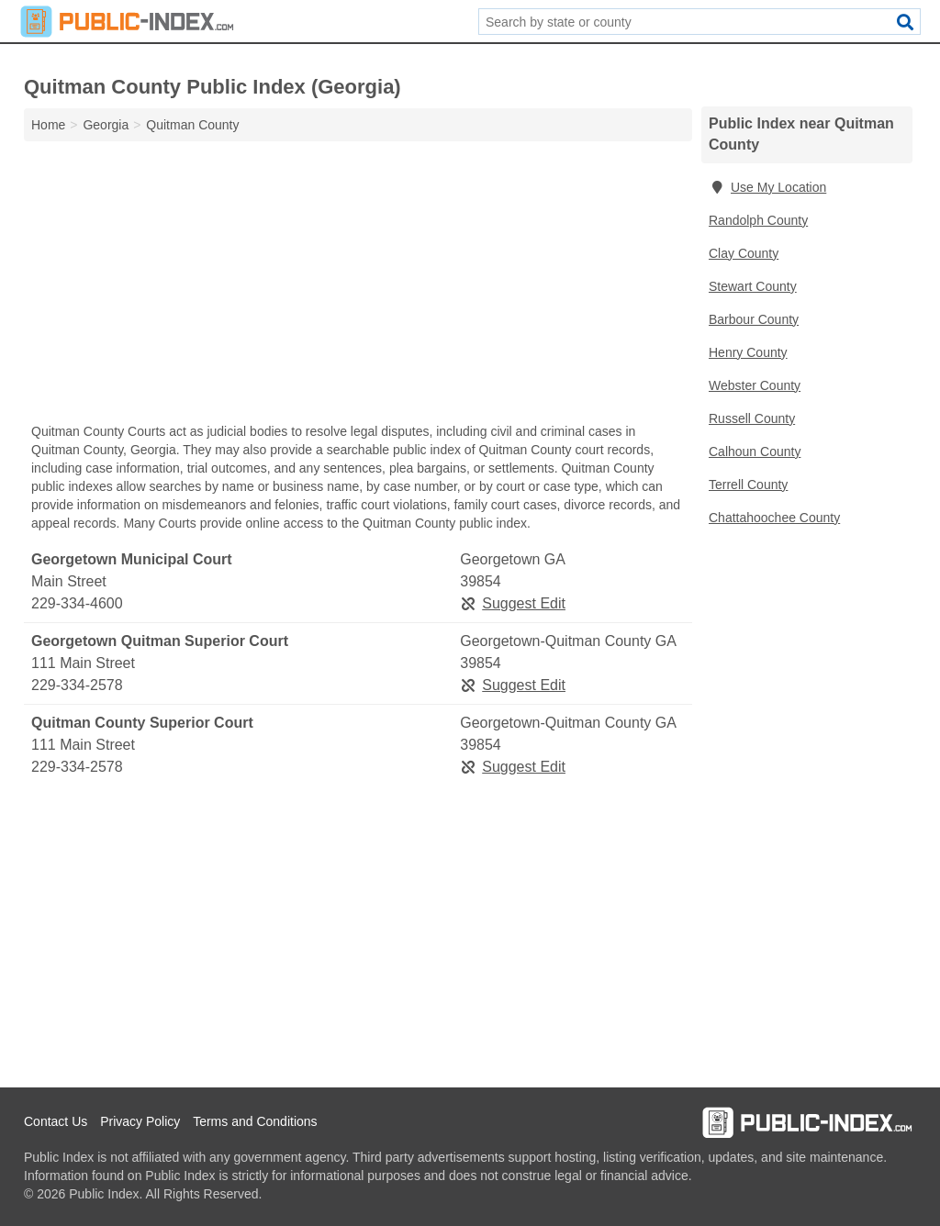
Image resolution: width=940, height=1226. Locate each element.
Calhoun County (754, 451)
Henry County (748, 352)
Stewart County (753, 286)
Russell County (752, 418)
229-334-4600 (77, 603)
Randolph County (758, 220)
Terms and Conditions (255, 1121)
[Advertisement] (358, 286)
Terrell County (748, 484)
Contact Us (55, 1121)
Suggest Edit (512, 603)
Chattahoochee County (774, 517)
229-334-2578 (77, 685)
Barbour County (754, 319)
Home (48, 124)
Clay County (743, 253)
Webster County (754, 385)
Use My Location (767, 187)
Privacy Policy (140, 1121)
